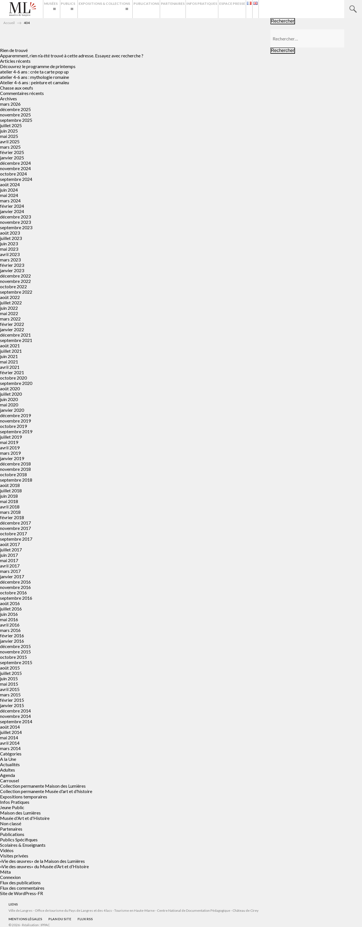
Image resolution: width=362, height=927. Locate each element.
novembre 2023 (15, 222)
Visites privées (14, 855)
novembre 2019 (15, 420)
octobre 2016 (13, 592)
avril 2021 (10, 367)
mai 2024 (9, 195)
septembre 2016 (16, 598)
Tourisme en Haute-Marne (134, 910)
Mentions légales (25, 919)
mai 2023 (9, 249)
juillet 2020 (11, 394)
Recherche (353, 9)
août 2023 (10, 232)
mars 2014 (10, 748)
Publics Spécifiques (19, 839)
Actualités (10, 764)
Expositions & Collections (128, 9)
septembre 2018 (16, 479)
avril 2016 (10, 624)
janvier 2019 (12, 458)
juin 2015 (9, 678)
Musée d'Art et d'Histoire (24, 818)
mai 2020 (9, 404)
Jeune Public (12, 807)
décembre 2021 (15, 334)
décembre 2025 (15, 109)
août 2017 (10, 544)
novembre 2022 (15, 281)
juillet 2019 (11, 436)
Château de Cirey (245, 910)
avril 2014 (10, 743)
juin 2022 (9, 308)
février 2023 (12, 265)
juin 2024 (9, 189)
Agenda (7, 775)
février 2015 (12, 700)
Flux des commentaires (22, 888)
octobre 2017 (13, 533)
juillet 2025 (11, 125)
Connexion (10, 877)
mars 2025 (10, 147)
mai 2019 (9, 442)
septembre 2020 (16, 383)
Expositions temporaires (23, 796)
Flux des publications (20, 882)
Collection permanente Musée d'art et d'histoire (46, 791)
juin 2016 (9, 614)
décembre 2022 (15, 275)
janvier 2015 (12, 705)
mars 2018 (10, 512)
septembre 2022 (16, 291)
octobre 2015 (13, 657)
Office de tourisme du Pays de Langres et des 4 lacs (74, 910)
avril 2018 (10, 506)
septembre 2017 (16, 539)
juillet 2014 (11, 732)
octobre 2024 (13, 173)
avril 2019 (10, 447)
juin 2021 (9, 356)
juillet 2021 (11, 351)
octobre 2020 (13, 377)
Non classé (10, 823)
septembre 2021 (16, 340)
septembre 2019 (16, 431)
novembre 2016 (15, 587)
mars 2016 (10, 630)
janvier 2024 (12, 211)
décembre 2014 (15, 710)
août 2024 (10, 184)
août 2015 (10, 667)
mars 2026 (10, 104)
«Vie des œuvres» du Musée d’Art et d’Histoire (44, 866)
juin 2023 (9, 243)
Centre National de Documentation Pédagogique (193, 910)
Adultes (7, 769)
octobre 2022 (13, 286)
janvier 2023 (12, 270)
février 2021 (12, 372)
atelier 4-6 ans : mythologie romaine (34, 77)
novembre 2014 (15, 716)
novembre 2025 (15, 114)
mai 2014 (9, 737)
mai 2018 (9, 501)
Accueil (9, 23)
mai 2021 (9, 361)
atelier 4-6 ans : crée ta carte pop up (34, 71)
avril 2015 (10, 689)
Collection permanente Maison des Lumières (43, 786)
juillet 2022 (11, 302)
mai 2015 (9, 683)
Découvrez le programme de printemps (38, 66)
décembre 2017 (15, 522)
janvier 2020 (12, 410)
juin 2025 (9, 130)
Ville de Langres (20, 910)
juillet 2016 (11, 608)
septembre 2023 (16, 227)
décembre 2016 (15, 581)
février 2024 (12, 206)
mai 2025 (9, 136)
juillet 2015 (11, 673)
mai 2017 (9, 560)
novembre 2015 (15, 651)
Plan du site (59, 919)
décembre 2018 (15, 463)
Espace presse (283, 9)
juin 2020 (9, 399)
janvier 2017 (12, 576)
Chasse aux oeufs (16, 87)
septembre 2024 (16, 179)
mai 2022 (9, 313)
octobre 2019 (13, 426)
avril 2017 (10, 565)
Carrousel (9, 780)
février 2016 (12, 635)
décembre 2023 (15, 216)
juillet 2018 (11, 490)
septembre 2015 (16, 662)
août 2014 (10, 726)
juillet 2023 (11, 238)
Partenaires (212, 9)
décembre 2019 (15, 415)
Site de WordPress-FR (21, 893)
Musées (53, 9)
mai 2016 (9, 619)
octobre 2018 (13, 474)
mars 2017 (10, 571)
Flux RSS (85, 919)
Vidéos (7, 850)
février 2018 (12, 517)
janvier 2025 (12, 157)
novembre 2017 (15, 528)
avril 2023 (10, 254)
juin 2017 (9, 555)
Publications (180, 9)
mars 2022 (10, 318)
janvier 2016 (12, 641)
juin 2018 (9, 496)
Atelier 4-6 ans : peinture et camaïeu (34, 82)
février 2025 (12, 152)
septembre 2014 (16, 721)
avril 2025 (10, 141)
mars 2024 (10, 200)
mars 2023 (10, 259)
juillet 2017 (11, 549)
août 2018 (10, 485)
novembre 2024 (15, 168)
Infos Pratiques (246, 9)
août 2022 (10, 297)
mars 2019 (10, 453)
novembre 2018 (15, 469)
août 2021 (10, 345)
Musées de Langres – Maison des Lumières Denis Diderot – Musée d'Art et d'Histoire (22, 9)
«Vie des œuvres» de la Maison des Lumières (42, 861)
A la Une (8, 759)
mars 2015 (10, 694)
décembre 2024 (15, 163)
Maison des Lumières (20, 812)
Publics (81, 9)
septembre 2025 (16, 120)
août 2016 (10, 603)
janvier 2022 (12, 329)
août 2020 (10, 388)
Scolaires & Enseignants (23, 845)
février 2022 (12, 324)
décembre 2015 (15, 646)
